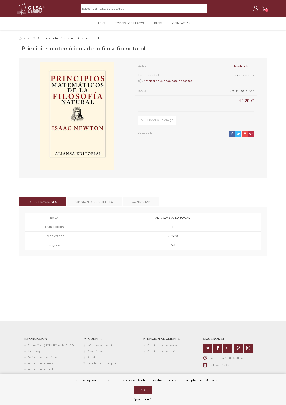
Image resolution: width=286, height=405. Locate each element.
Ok (143, 390)
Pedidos (92, 360)
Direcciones (95, 354)
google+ (251, 136)
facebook (232, 136)
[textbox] (144, 10)
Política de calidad (40, 372)
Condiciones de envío (161, 354)
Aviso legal (35, 354)
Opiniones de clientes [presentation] (94, 204)
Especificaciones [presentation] (42, 204)
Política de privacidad (42, 360)
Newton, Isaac (244, 68)
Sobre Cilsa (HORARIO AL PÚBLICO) (51, 348)
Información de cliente (102, 348)
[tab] (42, 204)
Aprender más (143, 399)
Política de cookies (40, 366)
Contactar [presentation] (141, 204)
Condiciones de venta (162, 348)
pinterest (245, 136)
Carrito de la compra (262, 9)
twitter (238, 136)
